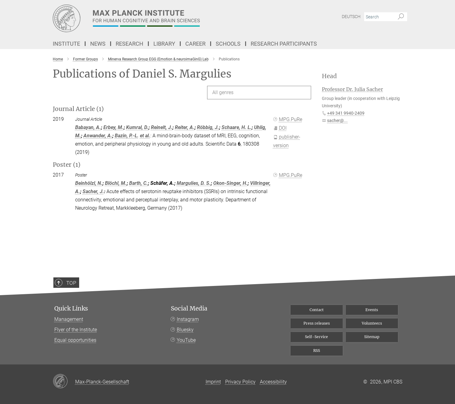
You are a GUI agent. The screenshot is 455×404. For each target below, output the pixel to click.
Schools (228, 43)
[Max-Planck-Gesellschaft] (64, 381)
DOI (280, 128)
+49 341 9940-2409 (345, 113)
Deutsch (351, 16)
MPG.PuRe (287, 119)
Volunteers (372, 323)
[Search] (401, 17)
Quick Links (71, 308)
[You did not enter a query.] (378, 17)
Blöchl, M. (116, 183)
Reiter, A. (185, 127)
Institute (66, 43)
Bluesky (185, 330)
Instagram (188, 319)
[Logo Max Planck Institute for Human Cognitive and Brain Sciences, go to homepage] (168, 18)
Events (371, 309)
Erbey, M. (113, 127)
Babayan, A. (88, 127)
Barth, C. (138, 183)
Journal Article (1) (78, 108)
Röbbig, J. (208, 127)
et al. (145, 136)
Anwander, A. (97, 136)
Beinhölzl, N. (88, 183)
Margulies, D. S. (194, 183)
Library (164, 43)
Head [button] (329, 76)
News (98, 43)
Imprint (213, 382)
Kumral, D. (137, 127)
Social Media (189, 308)
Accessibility (273, 382)
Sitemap (372, 336)
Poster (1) (66, 164)
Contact (317, 309)
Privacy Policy (240, 382)
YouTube (186, 340)
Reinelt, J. (161, 127)
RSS (316, 350)
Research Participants (284, 43)
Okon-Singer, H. (230, 183)
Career (195, 43)
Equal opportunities (75, 340)
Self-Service (316, 336)
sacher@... (337, 120)
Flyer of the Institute (75, 330)
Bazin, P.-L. (127, 136)
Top (67, 302)
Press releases (316, 323)
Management (68, 319)
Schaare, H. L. (237, 127)
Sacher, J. (93, 191)
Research (129, 43)
